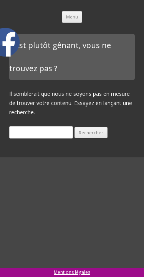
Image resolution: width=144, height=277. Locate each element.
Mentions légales (72, 272)
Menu (72, 17)
